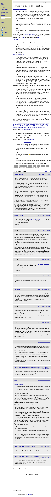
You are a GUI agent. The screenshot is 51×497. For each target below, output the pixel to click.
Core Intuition (34, 127)
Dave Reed (17, 289)
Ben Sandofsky (29, 124)
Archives (2, 4)
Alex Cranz (36, 125)
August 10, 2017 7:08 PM (44, 230)
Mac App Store (22, 167)
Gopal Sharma (41, 127)
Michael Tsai (30, 496)
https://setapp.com (35, 219)
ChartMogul (31, 139)
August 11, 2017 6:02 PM (44, 306)
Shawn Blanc (42, 123)
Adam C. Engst (21, 124)
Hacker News (23, 9)
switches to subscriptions (29, 34)
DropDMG (6, 27)
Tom (15, 380)
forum (25, 123)
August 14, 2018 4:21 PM (44, 457)
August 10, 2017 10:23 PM (43, 276)
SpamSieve (6, 32)
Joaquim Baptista (18, 174)
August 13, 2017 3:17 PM (44, 342)
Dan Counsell (36, 124)
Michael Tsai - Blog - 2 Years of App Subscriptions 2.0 (27, 456)
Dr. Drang (42, 124)
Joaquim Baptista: (18, 384)
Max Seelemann (17, 54)
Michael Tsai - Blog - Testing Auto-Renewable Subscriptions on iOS (31, 367)
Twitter (49, 171)
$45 (24, 37)
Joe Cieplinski (23, 125)
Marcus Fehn (16, 9)
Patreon (2, 22)
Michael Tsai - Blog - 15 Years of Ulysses (24, 446)
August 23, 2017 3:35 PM (44, 368)
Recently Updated (4, 9)
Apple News (3, 13)
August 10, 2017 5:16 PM (44, 174)
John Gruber (35, 123)
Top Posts (3, 7)
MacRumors (21, 123)
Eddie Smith (21, 127)
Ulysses (37, 167)
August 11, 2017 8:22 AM (44, 289)
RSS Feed (3, 11)
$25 (38, 37)
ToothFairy (6, 34)
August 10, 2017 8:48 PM (44, 259)
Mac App (15, 167)
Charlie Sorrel (30, 125)
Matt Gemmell (43, 125)
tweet (23, 54)
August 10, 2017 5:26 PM (44, 215)
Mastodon (3, 12)
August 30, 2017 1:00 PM (44, 380)
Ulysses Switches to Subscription (28, 6)
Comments (8, 11)
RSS (46, 171)
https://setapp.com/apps (43, 264)
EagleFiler (6, 30)
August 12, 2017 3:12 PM (44, 322)
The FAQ (15, 39)
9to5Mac (30, 123)
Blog (2, 3)
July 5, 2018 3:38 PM (45, 446)
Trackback (3, 15)
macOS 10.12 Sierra (30, 167)
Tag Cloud (3, 5)
